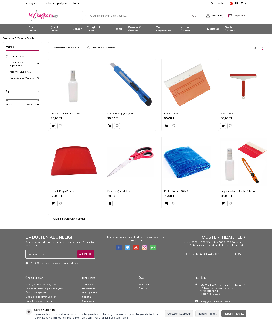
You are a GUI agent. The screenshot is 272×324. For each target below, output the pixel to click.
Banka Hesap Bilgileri (55, 3)
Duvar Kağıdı (32, 28)
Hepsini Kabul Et (234, 313)
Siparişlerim (32, 3)
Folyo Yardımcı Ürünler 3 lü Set (238, 191)
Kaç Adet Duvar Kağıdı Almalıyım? (44, 288)
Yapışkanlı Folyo (94, 28)
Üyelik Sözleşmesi (36, 292)
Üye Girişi (144, 288)
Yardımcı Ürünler (186, 28)
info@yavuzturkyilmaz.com (215, 301)
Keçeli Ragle (171, 113)
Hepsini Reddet (207, 313)
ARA (187, 15)
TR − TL (238, 3)
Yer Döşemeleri (163, 28)
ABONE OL (85, 254)
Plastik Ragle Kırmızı (62, 191)
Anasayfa (8, 37)
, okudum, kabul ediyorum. (53, 263)
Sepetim (87, 296)
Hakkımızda (88, 288)
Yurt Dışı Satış (89, 292)
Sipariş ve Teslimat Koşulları (41, 284)
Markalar (213, 29)
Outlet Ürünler (230, 28)
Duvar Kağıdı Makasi (119, 191)
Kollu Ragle (227, 113)
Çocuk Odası (55, 28)
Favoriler (217, 3)
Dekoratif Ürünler (134, 28)
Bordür (77, 29)
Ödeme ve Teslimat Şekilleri (41, 296)
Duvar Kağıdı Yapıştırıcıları (22, 64)
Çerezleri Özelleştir (179, 313)
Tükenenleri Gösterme (101, 47)
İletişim (76, 3)
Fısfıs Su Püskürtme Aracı (65, 113)
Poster (118, 29)
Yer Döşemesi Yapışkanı (22, 77)
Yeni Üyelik (145, 284)
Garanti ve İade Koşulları (39, 300)
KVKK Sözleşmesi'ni (41, 263)
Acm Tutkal (15, 56)
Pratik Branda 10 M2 (176, 191)
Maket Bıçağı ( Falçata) (120, 113)
